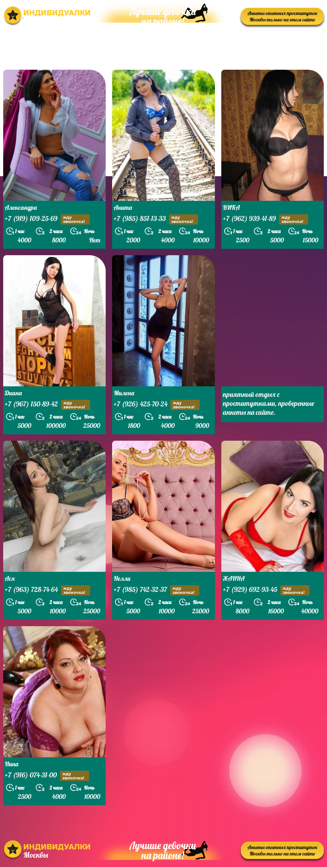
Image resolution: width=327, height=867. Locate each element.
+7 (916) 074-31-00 (47, 775)
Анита (123, 207)
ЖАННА (234, 578)
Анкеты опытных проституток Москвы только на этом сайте (282, 16)
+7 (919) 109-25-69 (47, 219)
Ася (10, 578)
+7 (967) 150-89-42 (47, 404)
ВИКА (231, 207)
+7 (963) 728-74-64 (47, 590)
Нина (11, 764)
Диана (13, 393)
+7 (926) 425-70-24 (157, 404)
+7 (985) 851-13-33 (156, 219)
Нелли (122, 578)
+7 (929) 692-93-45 (266, 590)
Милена (124, 393)
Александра (21, 207)
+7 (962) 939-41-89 (265, 219)
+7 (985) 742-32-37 (156, 590)
